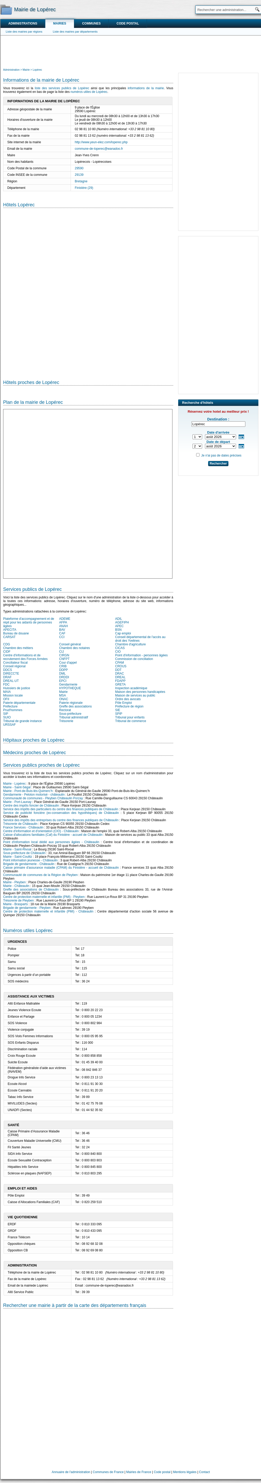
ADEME (64, 619)
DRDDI (64, 677)
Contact (204, 1472)
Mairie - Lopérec (14, 783)
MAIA (7, 692)
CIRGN (64, 655)
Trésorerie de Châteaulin (20, 824)
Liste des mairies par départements (75, 31)
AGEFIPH (122, 622)
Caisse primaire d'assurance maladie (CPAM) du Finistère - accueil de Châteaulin (61, 867)
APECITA (9, 630)
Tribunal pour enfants (130, 717)
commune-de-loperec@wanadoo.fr (99, 149)
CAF (62, 633)
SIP (5, 714)
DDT (118, 670)
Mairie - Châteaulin (16, 886)
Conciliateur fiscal (15, 662)
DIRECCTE (11, 673)
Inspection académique (131, 688)
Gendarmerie (68, 684)
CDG (6, 644)
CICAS (120, 648)
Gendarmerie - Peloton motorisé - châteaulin (34, 794)
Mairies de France (138, 1472)
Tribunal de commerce (130, 721)
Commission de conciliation (134, 659)
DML (62, 673)
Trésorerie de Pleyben (18, 900)
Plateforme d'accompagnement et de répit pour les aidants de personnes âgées (28, 622)
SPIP (118, 714)
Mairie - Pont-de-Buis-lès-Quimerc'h (28, 791)
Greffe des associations (75, 706)
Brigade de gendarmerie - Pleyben (27, 908)
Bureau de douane (16, 633)
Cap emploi (123, 633)
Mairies (59, 23)
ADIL (118, 619)
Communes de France (108, 1472)
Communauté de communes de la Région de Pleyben (40, 875)
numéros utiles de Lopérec (89, 92)
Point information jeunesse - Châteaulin (30, 860)
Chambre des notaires (74, 648)
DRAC (119, 673)
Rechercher (218, 463)
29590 (79, 168)
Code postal (127, 23)
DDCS (7, 670)
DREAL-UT (11, 681)
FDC (6, 684)
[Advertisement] (130, 51)
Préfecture (10, 706)
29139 (79, 175)
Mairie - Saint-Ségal (16, 787)
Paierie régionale (71, 703)
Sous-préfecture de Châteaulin (24, 853)
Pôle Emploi (123, 703)
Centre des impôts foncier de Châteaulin (31, 805)
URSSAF (9, 725)
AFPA (63, 622)
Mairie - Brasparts (15, 904)
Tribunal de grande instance (22, 721)
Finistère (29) (84, 188)
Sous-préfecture (70, 714)
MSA (62, 695)
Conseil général (70, 644)
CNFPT (64, 659)
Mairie (63, 692)
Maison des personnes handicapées (140, 692)
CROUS (120, 666)
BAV (62, 630)
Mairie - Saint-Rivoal (17, 849)
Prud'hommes (12, 710)
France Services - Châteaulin (23, 827)
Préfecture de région (129, 706)
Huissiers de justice (16, 688)
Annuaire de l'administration (71, 1472)
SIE (117, 710)
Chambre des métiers (18, 648)
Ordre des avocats (128, 699)
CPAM (119, 662)
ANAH (63, 626)
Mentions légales (184, 1472)
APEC (119, 626)
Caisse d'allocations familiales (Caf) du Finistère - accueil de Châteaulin (53, 835)
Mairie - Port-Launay (17, 802)
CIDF (6, 651)
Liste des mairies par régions (24, 31)
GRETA (120, 684)
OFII (6, 699)
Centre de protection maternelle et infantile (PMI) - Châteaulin (48, 911)
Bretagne (81, 181)
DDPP (63, 670)
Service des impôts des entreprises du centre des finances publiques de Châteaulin (61, 820)
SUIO (7, 717)
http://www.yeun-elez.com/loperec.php (101, 142)
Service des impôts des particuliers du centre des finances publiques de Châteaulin (60, 809)
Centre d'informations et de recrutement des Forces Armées (25, 657)
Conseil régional (14, 666)
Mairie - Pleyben (14, 882)
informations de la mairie (146, 88)
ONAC (63, 699)
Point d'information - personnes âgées (141, 655)
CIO (118, 651)
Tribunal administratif (73, 717)
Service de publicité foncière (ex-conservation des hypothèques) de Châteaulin (61, 813)
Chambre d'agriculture (130, 644)
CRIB (63, 666)
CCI (62, 637)
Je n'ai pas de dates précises (221, 455)
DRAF (7, 677)
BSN (118, 630)
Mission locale (13, 695)
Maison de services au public (135, 695)
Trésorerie (66, 721)
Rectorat (65, 710)
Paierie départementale (19, 703)
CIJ (61, 651)
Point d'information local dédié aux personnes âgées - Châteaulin (51, 842)
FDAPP (120, 681)
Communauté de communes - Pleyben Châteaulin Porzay (43, 798)
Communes (91, 23)
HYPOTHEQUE (70, 688)
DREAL (120, 677)
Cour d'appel (68, 662)
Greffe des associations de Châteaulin (31, 889)
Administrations (22, 23)
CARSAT (9, 637)
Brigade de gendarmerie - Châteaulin (28, 864)
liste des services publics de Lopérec (62, 88)
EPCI (62, 681)
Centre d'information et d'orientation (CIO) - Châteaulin (41, 831)
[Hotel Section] (88, 290)
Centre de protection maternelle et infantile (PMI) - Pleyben (44, 897)
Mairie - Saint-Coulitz (17, 856)
